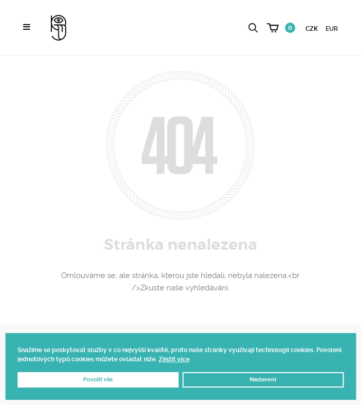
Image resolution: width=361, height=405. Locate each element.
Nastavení (263, 379)
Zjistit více (174, 359)
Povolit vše (98, 379)
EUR (332, 29)
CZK (312, 29)
